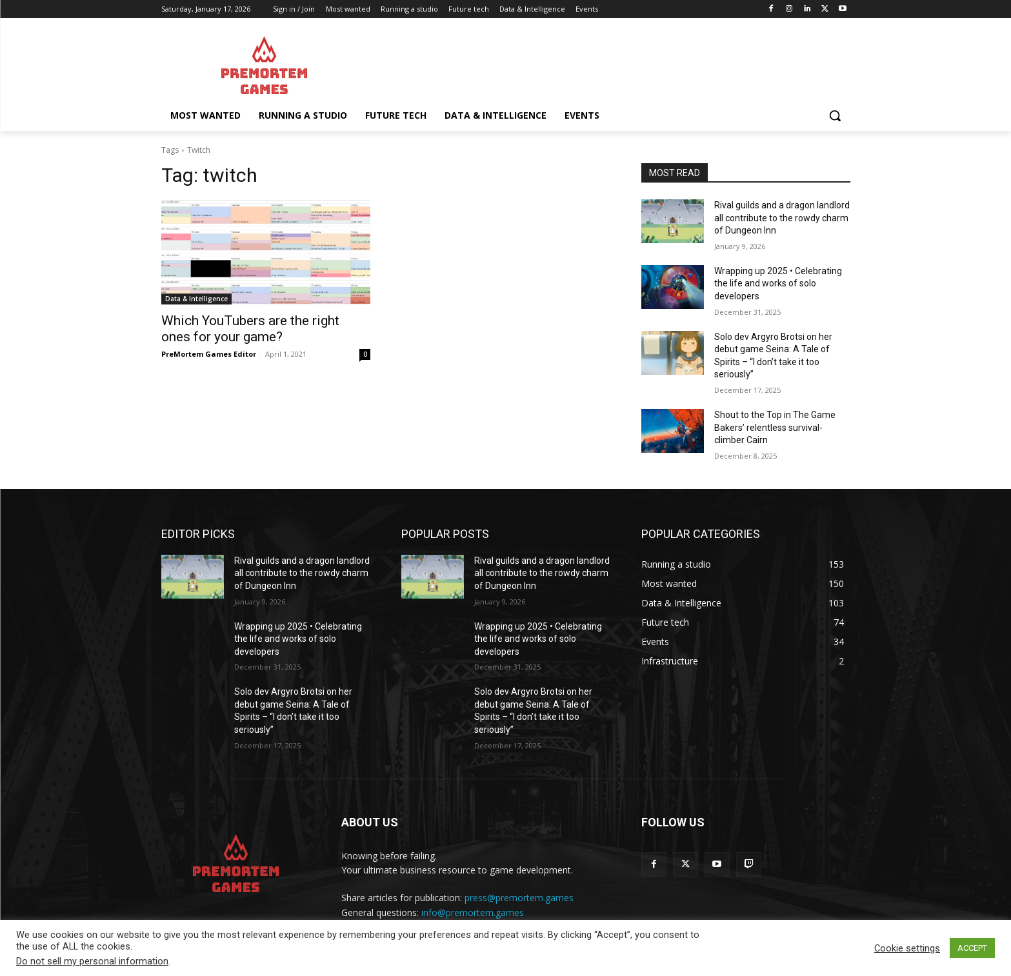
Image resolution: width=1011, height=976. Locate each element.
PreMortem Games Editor (208, 354)
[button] (834, 115)
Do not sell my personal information (92, 961)
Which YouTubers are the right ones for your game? (250, 328)
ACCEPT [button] (972, 948)
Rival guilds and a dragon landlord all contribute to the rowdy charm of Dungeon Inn (782, 217)
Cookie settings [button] (907, 948)
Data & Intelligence (196, 298)
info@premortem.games (472, 912)
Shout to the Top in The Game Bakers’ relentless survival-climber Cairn (775, 427)
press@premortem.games (519, 897)
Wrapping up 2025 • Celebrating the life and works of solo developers (778, 283)
